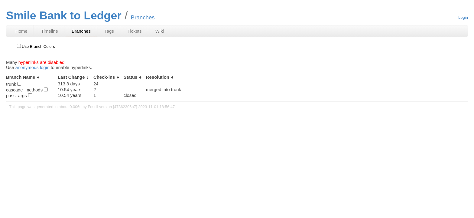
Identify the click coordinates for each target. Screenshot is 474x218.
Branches (81, 31)
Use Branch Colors (36, 46)
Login (463, 17)
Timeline (49, 31)
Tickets (135, 31)
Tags (109, 31)
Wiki (159, 31)
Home (21, 31)
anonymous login (32, 67)
